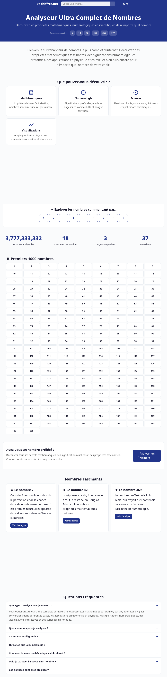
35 (135, 288)
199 (14, 430)
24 (101, 281)
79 (118, 326)
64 (14, 318)
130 (66, 371)
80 (135, 326)
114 (101, 356)
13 (79, 33)
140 (83, 378)
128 (31, 371)
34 (118, 288)
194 (83, 423)
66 (49, 318)
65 (31, 318)
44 (135, 296)
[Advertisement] (83, 176)
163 (14, 401)
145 (14, 386)
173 (31, 408)
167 (83, 401)
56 (31, 311)
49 (66, 303)
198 (152, 423)
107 (135, 348)
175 (66, 408)
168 (101, 401)
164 (31, 401)
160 (118, 393)
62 (135, 311)
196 (118, 423)
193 (66, 423)
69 (101, 318)
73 (14, 326)
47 (31, 303)
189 (152, 416)
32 (83, 288)
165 (49, 401)
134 (135, 371)
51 (101, 303)
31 (66, 288)
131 (83, 371)
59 (83, 311)
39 (49, 296)
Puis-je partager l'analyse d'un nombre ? (32, 661)
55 (14, 311)
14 (83, 273)
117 (152, 356)
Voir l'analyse (19, 525)
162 (152, 393)
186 (101, 416)
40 (66, 296)
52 (118, 303)
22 (66, 281)
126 (152, 363)
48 (49, 303)
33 (101, 288)
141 (101, 378)
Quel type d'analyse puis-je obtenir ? (30, 605)
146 (31, 386)
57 (49, 311)
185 (83, 416)
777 (113, 33)
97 (118, 341)
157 (66, 393)
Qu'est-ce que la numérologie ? (27, 645)
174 (49, 408)
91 (14, 341)
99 (153, 341)
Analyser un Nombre (145, 455)
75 (49, 326)
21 (49, 281)
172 (14, 408)
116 (135, 356)
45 (153, 296)
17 (135, 273)
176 (83, 408)
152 (135, 386)
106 (118, 348)
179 (135, 408)
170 (135, 401)
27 (153, 281)
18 (153, 273)
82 (14, 333)
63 (153, 311)
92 (31, 341)
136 (14, 378)
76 (66, 326)
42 (87, 33)
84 (49, 333)
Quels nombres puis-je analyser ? (28, 628)
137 (31, 378)
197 (135, 423)
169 (118, 401)
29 (31, 288)
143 (135, 378)
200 (31, 430)
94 (66, 341)
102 (49, 348)
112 (66, 356)
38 (31, 296)
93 (49, 341)
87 (101, 333)
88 (118, 333)
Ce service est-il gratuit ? (23, 636)
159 (101, 393)
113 (83, 356)
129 (49, 371)
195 (101, 423)
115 (118, 356)
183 (49, 416)
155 (31, 393)
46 (14, 303)
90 (153, 333)
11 (31, 273)
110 (31, 356)
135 (152, 371)
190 (14, 423)
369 (104, 33)
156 (49, 393)
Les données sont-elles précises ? (29, 670)
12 (49, 273)
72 (153, 318)
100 (95, 33)
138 (49, 378)
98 (135, 341)
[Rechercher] (85, 4)
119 (31, 363)
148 (66, 386)
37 (14, 296)
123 (101, 363)
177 (101, 408)
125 (135, 363)
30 (49, 288)
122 (83, 363)
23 (83, 281)
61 (118, 311)
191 (31, 423)
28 (14, 288)
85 (66, 333)
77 (83, 326)
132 (101, 371)
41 (83, 296)
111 (49, 356)
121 (66, 363)
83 (31, 333)
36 (153, 288)
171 (152, 401)
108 (152, 348)
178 (118, 408)
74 (31, 326)
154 (14, 393)
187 (118, 416)
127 (14, 371)
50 (83, 303)
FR (125, 3)
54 (153, 303)
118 (14, 363)
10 (14, 273)
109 (14, 356)
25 (118, 281)
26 (135, 281)
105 (101, 348)
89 (135, 333)
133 (118, 371)
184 (66, 416)
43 (118, 296)
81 (153, 326)
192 (49, 423)
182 (31, 416)
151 (118, 386)
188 (135, 416)
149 (83, 386)
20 (31, 281)
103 (66, 348)
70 (118, 318)
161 (135, 393)
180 (152, 408)
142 (118, 378)
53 (135, 303)
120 (49, 363)
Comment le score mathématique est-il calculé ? (37, 653)
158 (83, 393)
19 (14, 281)
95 (83, 341)
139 (66, 378)
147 (49, 386)
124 (118, 363)
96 (101, 341)
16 (118, 273)
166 (66, 401)
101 (31, 348)
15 (101, 273)
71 (135, 318)
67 (66, 318)
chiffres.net (47, 4)
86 (83, 333)
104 (83, 348)
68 (83, 318)
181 (14, 416)
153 (152, 386)
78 (101, 326)
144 (152, 378)
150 (101, 386)
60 (101, 311)
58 (66, 311)
